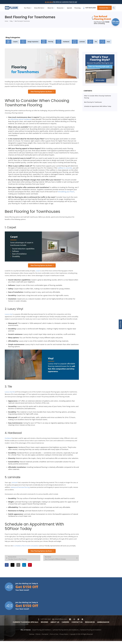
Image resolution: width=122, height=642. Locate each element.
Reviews (44, 623)
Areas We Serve (40, 8)
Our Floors (28, 8)
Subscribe (120, 324)
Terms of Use (54, 635)
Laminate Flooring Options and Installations (65, 631)
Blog (11, 22)
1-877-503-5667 (50, 620)
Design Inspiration (29, 43)
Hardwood (62, 43)
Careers (65, 623)
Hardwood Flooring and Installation (90, 631)
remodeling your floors (66, 193)
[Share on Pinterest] (30, 566)
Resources (61, 8)
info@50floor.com (65, 620)
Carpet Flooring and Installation (41, 631)
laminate (14, 483)
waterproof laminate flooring (20, 488)
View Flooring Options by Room (41, 92)
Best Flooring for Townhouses (93, 103)
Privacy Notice (64, 635)
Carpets (12, 43)
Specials (70, 8)
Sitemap (31, 635)
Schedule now (105, 8)
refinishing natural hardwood (20, 120)
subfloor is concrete (65, 169)
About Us (51, 8)
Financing (79, 8)
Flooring (47, 43)
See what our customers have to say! (61, 2)
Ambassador (103, 623)
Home (6, 22)
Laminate (78, 43)
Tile (92, 43)
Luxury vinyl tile (10, 393)
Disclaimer (45, 635)
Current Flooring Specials (25, 623)
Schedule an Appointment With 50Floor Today (97, 107)
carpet (38, 272)
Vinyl (104, 43)
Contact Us (77, 623)
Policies (38, 635)
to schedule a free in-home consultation (26, 547)
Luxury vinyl (8, 315)
